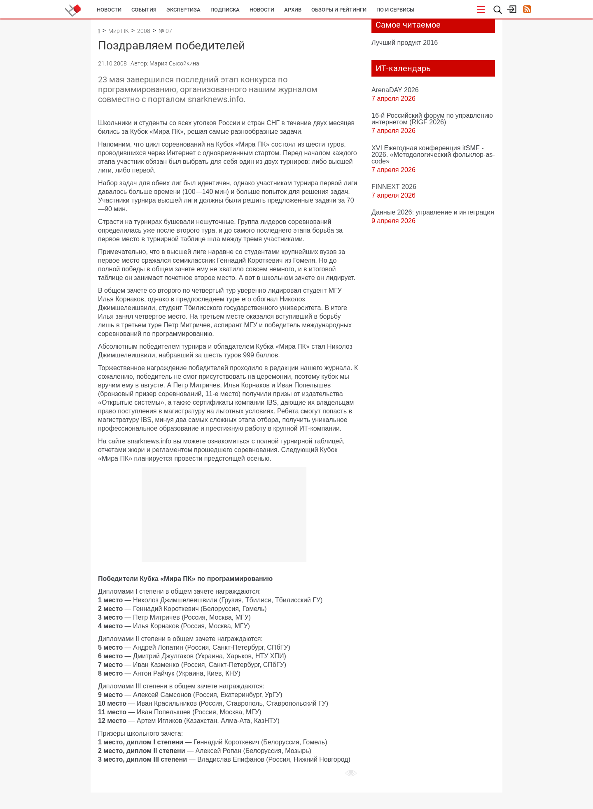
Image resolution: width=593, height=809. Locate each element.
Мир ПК (118, 31)
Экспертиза (183, 10)
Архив (292, 10)
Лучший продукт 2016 (404, 42)
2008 (143, 31)
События (143, 10)
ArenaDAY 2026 (395, 89)
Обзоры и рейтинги (339, 10)
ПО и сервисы (395, 10)
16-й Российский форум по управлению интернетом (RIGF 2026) (432, 119)
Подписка (225, 10)
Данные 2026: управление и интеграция (432, 212)
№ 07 (165, 31)
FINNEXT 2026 (393, 186)
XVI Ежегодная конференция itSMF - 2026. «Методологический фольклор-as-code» (433, 154)
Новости (109, 10)
